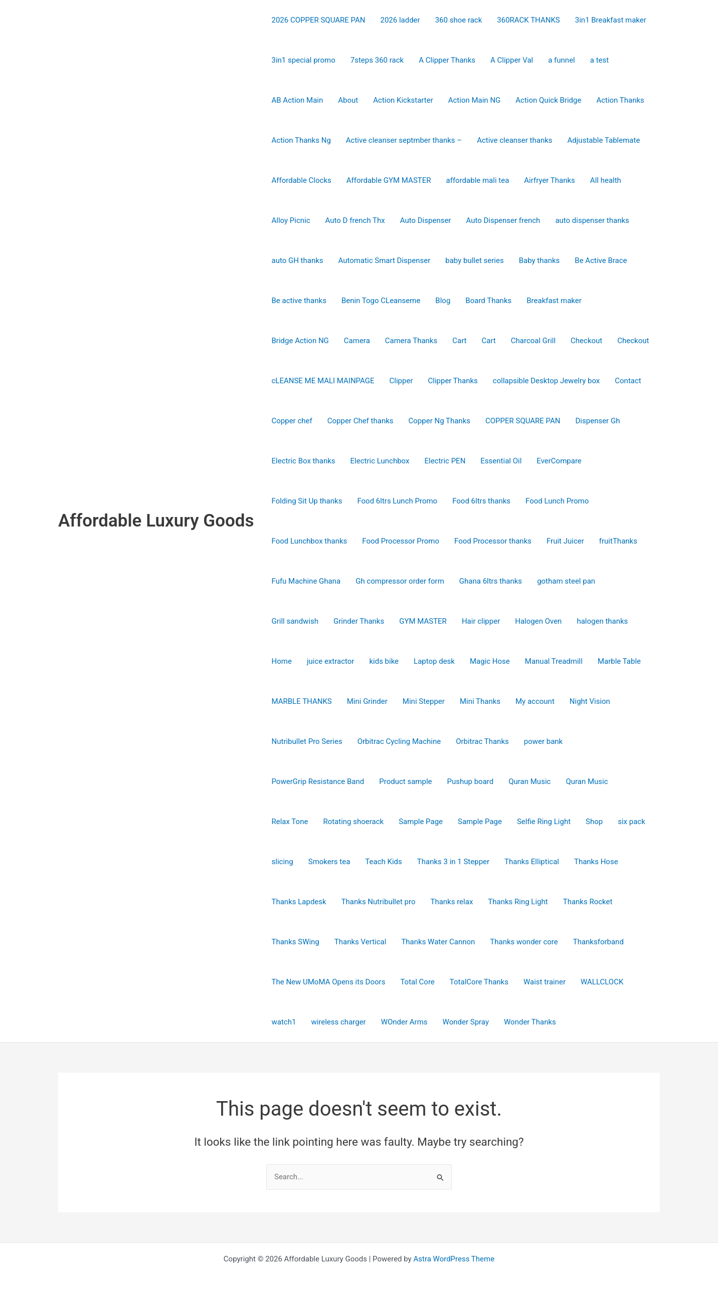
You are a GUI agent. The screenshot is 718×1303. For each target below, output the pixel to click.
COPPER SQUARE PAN (523, 420)
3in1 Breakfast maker (610, 20)
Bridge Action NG (300, 340)
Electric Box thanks (303, 460)
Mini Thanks (480, 701)
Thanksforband (598, 941)
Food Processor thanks (492, 541)
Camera (357, 340)
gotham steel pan (566, 581)
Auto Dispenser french (503, 220)
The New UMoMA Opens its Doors (329, 981)
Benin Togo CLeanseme (380, 300)
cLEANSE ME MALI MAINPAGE (323, 380)
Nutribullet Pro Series (307, 741)
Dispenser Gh (598, 420)
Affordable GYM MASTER (388, 180)
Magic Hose (490, 661)
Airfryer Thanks (549, 180)
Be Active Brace (601, 260)
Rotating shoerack (353, 821)
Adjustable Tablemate (604, 140)
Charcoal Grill (533, 340)
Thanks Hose (596, 861)
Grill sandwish (295, 621)
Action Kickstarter (403, 100)
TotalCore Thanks (479, 981)
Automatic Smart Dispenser (384, 260)
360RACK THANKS (528, 20)
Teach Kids (383, 861)
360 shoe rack (458, 20)
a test (599, 60)
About (348, 100)
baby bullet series (474, 260)
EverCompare (559, 460)
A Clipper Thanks (447, 60)
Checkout (586, 340)
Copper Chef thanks (360, 420)
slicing (282, 861)
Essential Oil (500, 460)
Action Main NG (474, 100)
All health (605, 180)
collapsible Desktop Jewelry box (546, 380)
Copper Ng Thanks (439, 420)
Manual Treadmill (554, 661)
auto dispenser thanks (592, 220)
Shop (594, 821)
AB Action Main (297, 100)
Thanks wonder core (524, 941)
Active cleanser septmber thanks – (404, 140)
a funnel (561, 60)
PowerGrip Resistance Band (318, 781)
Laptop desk (434, 661)
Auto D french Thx (355, 220)
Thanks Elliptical (531, 861)
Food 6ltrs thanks (481, 500)
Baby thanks (539, 260)
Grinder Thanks (358, 621)
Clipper (401, 380)
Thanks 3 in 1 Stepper (453, 861)
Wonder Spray (466, 1021)
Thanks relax (451, 901)
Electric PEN (444, 460)
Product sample (405, 781)
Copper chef (292, 420)
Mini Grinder (367, 701)
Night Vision (590, 701)
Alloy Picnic (291, 220)
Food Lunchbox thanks (309, 541)
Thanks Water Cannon (438, 941)
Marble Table (619, 661)
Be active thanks (299, 300)
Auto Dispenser (425, 220)
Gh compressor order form (399, 581)
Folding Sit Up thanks (307, 500)
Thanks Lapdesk (299, 901)
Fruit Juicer (565, 541)
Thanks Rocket (588, 901)
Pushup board (470, 781)
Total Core (417, 981)
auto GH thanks (297, 260)
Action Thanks (620, 100)
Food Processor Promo (400, 541)
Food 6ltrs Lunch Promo (397, 500)
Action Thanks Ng (301, 140)
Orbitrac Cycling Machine (399, 741)
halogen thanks (602, 621)
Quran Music (529, 781)
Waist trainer (544, 981)
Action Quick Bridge (548, 100)
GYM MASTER (423, 621)
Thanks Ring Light (518, 901)
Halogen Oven (538, 621)
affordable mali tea (477, 180)
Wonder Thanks (530, 1021)
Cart (459, 340)
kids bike (384, 661)
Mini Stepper (424, 701)
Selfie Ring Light (544, 821)
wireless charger (338, 1021)
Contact (628, 380)
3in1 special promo (303, 60)
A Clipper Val (511, 60)
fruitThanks (618, 541)
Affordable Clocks (301, 180)
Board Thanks (488, 300)
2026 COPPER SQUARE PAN (319, 20)
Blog (442, 300)
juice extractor (330, 661)
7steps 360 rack (377, 60)
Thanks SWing (295, 941)
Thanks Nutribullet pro (378, 901)
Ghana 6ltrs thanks (490, 581)
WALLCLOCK (602, 981)
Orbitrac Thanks (482, 741)
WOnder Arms (404, 1021)
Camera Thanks (411, 340)
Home (282, 661)
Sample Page (421, 821)
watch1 (284, 1021)
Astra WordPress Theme (453, 1258)
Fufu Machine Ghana (306, 581)
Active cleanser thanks (514, 140)
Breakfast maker (554, 300)
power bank (543, 741)
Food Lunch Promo (557, 500)
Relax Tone (290, 821)
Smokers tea (329, 861)
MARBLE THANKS (302, 701)
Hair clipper (481, 621)
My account (535, 701)
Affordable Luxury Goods (156, 520)
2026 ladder (400, 20)
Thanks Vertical (360, 941)
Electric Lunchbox (380, 460)
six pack (631, 821)
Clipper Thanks (452, 380)
